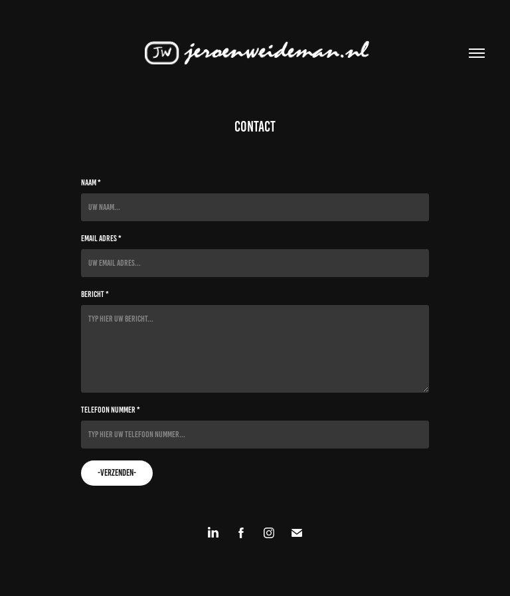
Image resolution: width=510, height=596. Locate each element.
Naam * (91, 182)
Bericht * (95, 294)
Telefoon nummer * (110, 410)
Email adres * (101, 238)
